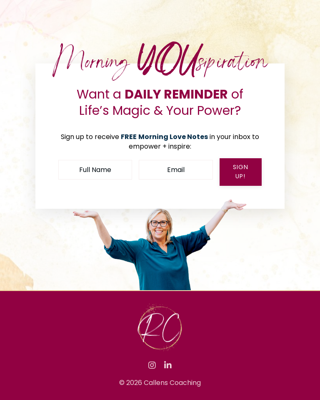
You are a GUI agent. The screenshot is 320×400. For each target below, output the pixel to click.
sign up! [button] (240, 171)
